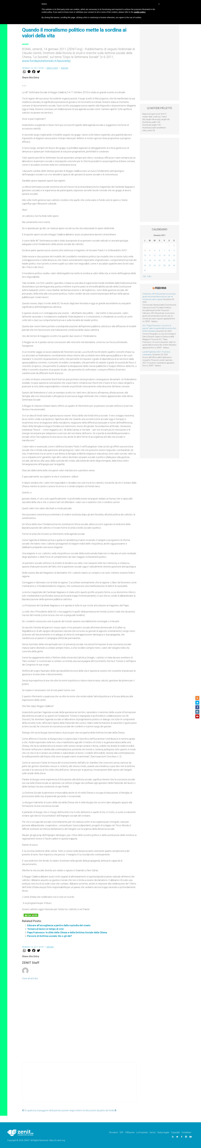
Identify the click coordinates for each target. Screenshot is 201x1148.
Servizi (152, 1132)
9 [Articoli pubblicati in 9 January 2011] (174, 250)
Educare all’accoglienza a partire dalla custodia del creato (58, 925)
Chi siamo (113, 1132)
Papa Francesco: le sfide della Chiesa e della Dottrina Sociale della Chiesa (67, 932)
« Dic (144, 276)
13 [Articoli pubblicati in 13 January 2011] (159, 255)
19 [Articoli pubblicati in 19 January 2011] (155, 260)
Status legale (163, 1132)
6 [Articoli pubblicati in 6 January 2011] (159, 250)
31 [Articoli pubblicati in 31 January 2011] (145, 270)
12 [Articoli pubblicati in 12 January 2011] (155, 255)
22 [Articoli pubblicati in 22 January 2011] (169, 260)
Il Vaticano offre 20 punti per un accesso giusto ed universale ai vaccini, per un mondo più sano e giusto (159, 296)
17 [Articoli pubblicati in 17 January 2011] (145, 260)
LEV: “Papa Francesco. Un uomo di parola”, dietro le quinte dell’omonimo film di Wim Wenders (159, 328)
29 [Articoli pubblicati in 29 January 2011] (169, 265)
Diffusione (129, 1132)
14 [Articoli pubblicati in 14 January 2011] (164, 255)
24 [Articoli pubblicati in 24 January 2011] (145, 265)
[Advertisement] (79, 1085)
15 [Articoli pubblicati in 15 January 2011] (169, 255)
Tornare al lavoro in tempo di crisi (45, 929)
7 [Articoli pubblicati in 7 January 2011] (164, 250)
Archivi (64, 68)
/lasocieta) (63, 61)
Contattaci (186, 1132)
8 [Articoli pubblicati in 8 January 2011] (169, 250)
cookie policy (139, 12)
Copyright (175, 1132)
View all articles (30, 978)
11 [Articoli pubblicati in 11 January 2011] (150, 255)
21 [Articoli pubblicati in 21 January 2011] (164, 260)
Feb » (149, 276)
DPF (122, 1132)
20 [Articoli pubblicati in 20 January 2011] (159, 260)
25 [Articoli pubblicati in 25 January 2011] (150, 265)
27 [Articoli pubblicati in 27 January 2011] (159, 265)
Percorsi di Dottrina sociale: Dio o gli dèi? (49, 936)
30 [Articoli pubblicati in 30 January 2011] (174, 265)
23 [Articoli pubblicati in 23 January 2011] (174, 260)
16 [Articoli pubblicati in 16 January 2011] (174, 255)
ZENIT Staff (52, 68)
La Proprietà (142, 1132)
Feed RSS (160, 288)
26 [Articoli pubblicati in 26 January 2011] (155, 265)
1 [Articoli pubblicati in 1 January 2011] (169, 245)
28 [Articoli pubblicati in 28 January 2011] (164, 265)
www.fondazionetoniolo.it (39, 61)
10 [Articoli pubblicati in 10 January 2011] (145, 255)
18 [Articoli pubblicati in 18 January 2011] (150, 260)
